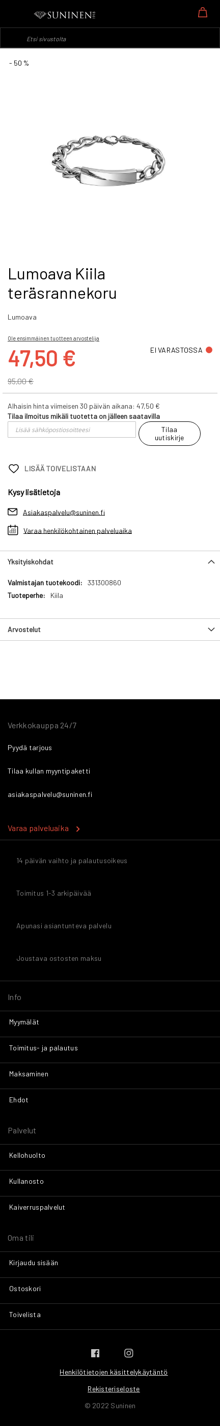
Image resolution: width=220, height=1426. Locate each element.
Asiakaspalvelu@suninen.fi (64, 511)
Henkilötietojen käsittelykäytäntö (114, 1371)
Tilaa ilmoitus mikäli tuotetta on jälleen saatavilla (84, 416)
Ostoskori (25, 1288)
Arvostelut (24, 629)
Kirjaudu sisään (33, 1262)
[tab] (110, 562)
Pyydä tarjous (30, 747)
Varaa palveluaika (38, 828)
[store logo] (65, 15)
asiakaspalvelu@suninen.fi (50, 794)
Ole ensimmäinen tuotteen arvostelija (53, 338)
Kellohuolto (27, 1155)
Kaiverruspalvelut (37, 1207)
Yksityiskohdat (30, 561)
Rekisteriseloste (114, 1388)
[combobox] (110, 37)
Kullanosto (26, 1181)
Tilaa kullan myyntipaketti (49, 770)
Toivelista (25, 1314)
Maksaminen (28, 1073)
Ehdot (19, 1099)
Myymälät (24, 1021)
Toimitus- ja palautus (43, 1047)
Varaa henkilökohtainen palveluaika (77, 530)
